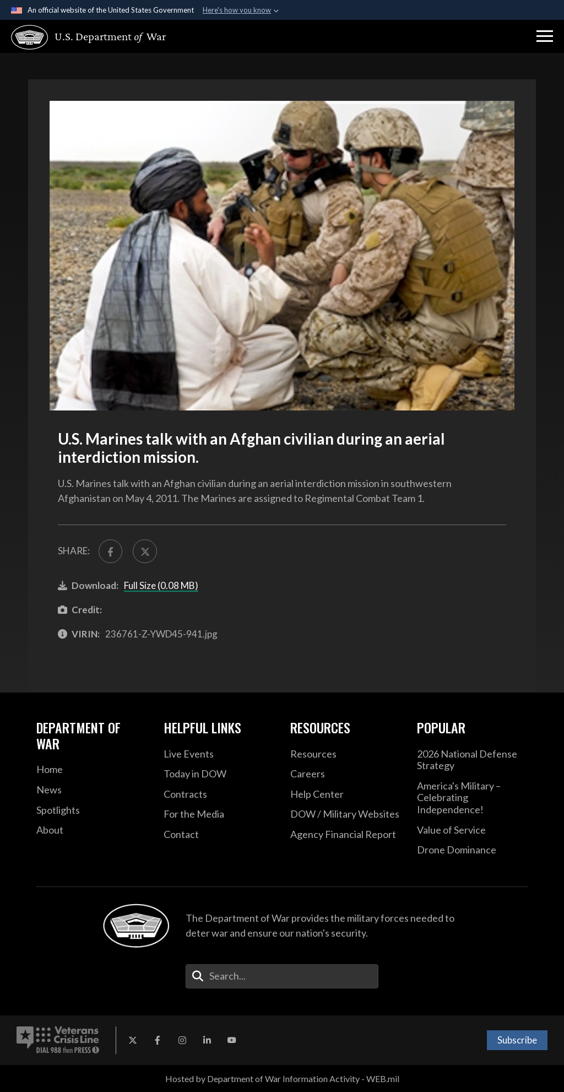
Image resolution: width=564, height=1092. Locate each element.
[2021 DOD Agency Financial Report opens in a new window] (345, 835)
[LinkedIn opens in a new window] (207, 1040)
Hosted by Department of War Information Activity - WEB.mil (282, 1078)
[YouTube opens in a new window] (232, 1040)
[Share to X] (144, 551)
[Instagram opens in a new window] (182, 1040)
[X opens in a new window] (132, 1040)
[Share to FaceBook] (110, 551)
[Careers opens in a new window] (345, 774)
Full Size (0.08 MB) (161, 585)
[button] (544, 36)
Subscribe (517, 1040)
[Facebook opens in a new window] (157, 1040)
